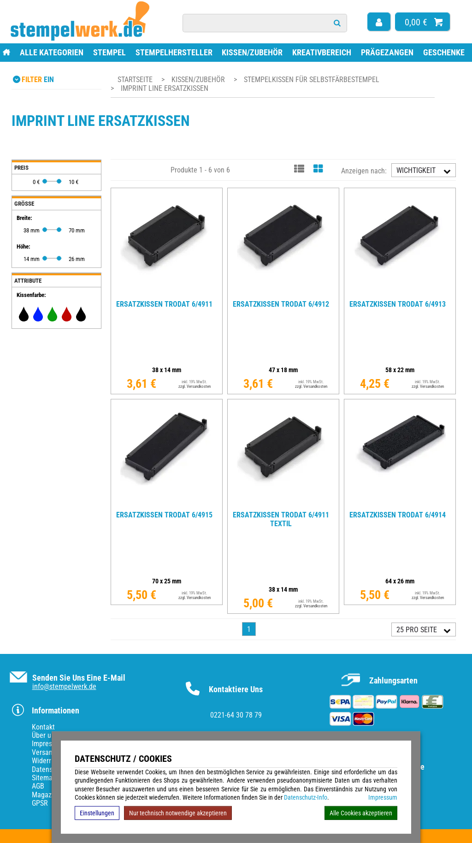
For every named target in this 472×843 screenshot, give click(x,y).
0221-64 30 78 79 (236, 715)
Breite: (24, 217)
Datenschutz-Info (305, 797)
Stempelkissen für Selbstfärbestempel (311, 79)
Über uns (45, 735)
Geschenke (444, 52)
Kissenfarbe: (31, 294)
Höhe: (23, 246)
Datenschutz (50, 769)
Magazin (44, 794)
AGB (38, 786)
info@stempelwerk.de (64, 686)
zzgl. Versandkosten (194, 386)
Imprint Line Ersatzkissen (164, 88)
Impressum (382, 797)
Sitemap (44, 777)
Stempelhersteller (174, 52)
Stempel (109, 52)
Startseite (135, 79)
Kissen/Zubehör (252, 52)
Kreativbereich (321, 52)
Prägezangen (387, 52)
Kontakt (43, 727)
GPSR (40, 803)
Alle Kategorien (51, 52)
